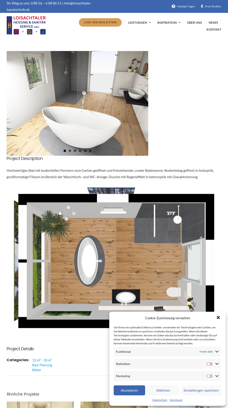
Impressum (176, 400)
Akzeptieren (129, 390)
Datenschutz (159, 400)
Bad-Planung (42, 365)
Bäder (36, 370)
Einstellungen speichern (201, 390)
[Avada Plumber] (26, 18)
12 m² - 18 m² (42, 360)
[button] (218, 318)
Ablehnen (163, 390)
